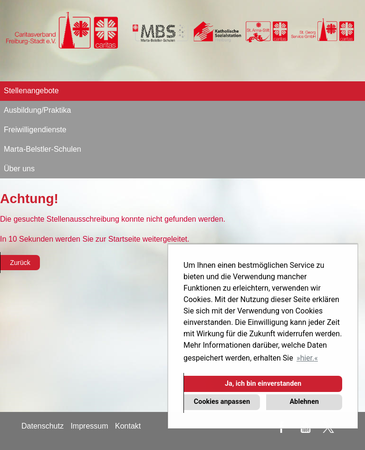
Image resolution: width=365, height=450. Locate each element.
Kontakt (128, 426)
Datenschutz (42, 426)
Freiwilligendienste (35, 130)
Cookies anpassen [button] (222, 402)
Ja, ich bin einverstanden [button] (263, 384)
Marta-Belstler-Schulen (42, 149)
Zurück (20, 262)
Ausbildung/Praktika (37, 110)
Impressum (89, 426)
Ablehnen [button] (303, 402)
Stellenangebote (31, 91)
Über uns (19, 169)
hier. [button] (307, 357)
